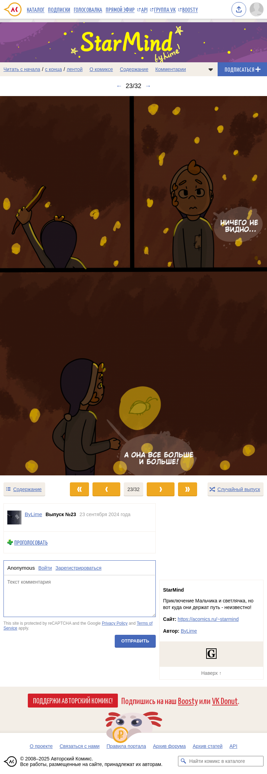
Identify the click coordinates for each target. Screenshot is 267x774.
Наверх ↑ (211, 673)
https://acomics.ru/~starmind (208, 619)
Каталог (35, 9)
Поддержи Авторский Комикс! (73, 700)
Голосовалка (88, 9)
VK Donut (225, 700)
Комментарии (170, 69)
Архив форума (169, 746)
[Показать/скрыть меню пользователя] (256, 9)
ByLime (189, 631)
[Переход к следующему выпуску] (133, 285)
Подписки (59, 9)
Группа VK (165, 9)
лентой (75, 69)
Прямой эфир (120, 9)
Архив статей (207, 746)
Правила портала (126, 746)
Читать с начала (21, 69)
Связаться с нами (79, 746)
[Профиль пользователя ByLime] (14, 517)
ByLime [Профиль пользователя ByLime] (33, 514)
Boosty (190, 9)
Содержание (134, 69)
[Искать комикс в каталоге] (183, 761)
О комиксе (101, 69)
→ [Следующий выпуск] (148, 85)
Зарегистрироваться (78, 567)
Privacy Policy (115, 623)
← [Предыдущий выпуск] (119, 85)
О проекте (41, 746)
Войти (45, 567)
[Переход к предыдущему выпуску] (33, 285)
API (144, 9)
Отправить (135, 640)
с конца (53, 69)
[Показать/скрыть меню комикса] (211, 69)
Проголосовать (31, 542)
